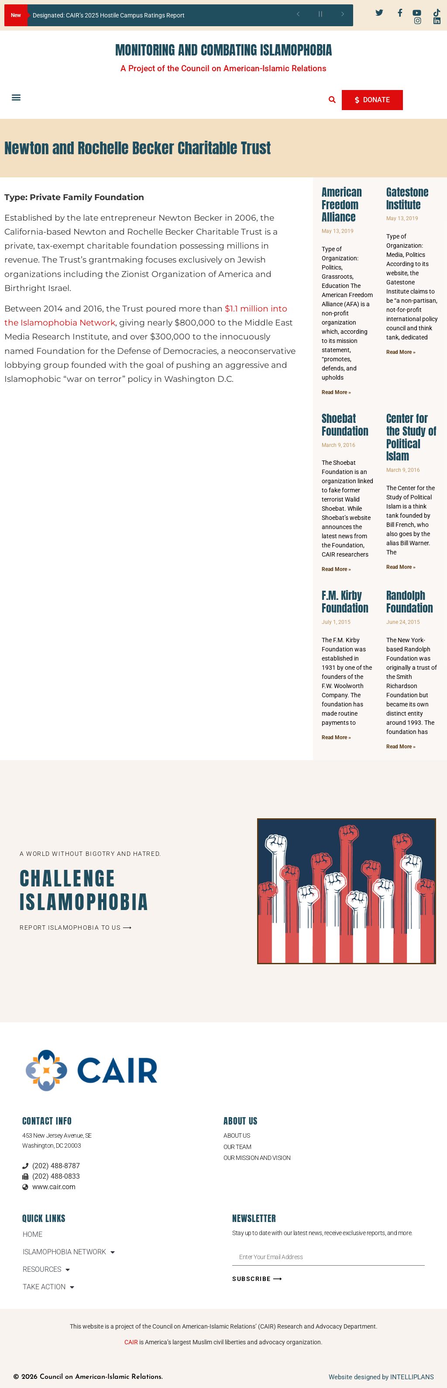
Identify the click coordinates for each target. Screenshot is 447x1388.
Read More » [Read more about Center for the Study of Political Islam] (401, 567)
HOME (32, 1234)
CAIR (131, 1342)
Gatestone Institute (407, 198)
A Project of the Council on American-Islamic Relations (223, 68)
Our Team (237, 1146)
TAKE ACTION (48, 1287)
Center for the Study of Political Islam (411, 437)
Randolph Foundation (409, 602)
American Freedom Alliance (342, 204)
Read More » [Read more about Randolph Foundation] (401, 747)
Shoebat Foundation (345, 425)
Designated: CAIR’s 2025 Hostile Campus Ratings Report (109, 15)
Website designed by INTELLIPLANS (381, 1377)
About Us (237, 1135)
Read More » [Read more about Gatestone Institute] (401, 352)
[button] (16, 97)
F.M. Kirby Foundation (345, 602)
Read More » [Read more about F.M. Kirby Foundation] (336, 737)
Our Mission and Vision (257, 1157)
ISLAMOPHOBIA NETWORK (69, 1252)
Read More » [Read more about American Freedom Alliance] (336, 392)
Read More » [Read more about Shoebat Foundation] (336, 569)
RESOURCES (46, 1269)
